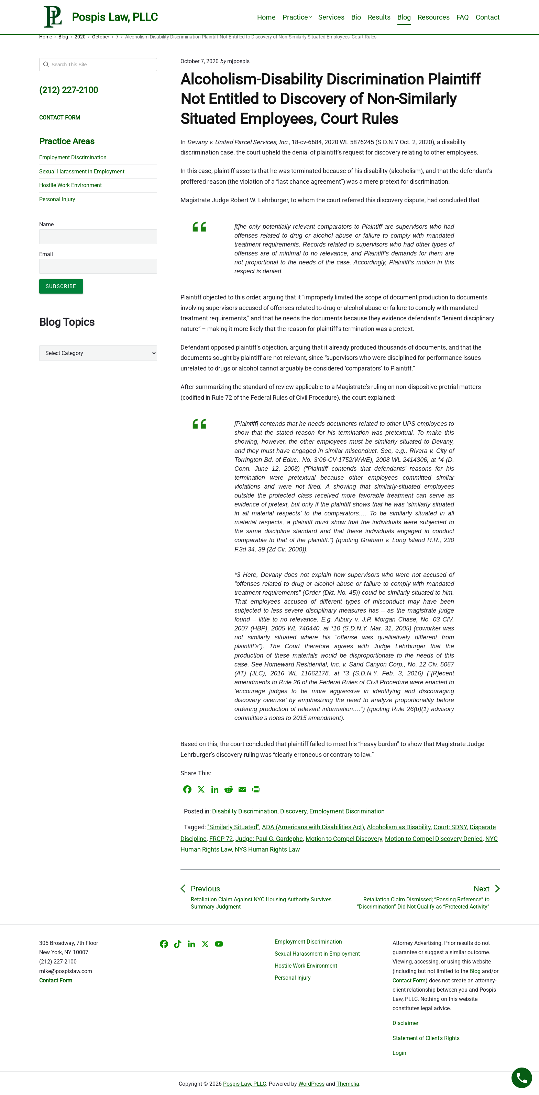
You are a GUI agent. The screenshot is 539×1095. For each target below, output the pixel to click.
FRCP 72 (221, 838)
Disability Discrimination (244, 811)
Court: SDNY (450, 827)
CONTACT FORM (59, 117)
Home (266, 17)
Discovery (293, 811)
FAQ (462, 17)
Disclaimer (405, 1023)
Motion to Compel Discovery (344, 838)
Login (399, 1053)
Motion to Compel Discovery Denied (434, 838)
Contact (488, 17)
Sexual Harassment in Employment (81, 171)
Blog (404, 17)
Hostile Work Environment (70, 185)
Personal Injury (57, 199)
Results (379, 17)
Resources (434, 17)
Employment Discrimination (347, 811)
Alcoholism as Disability (399, 827)
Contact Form (409, 980)
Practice (297, 17)
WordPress (311, 1084)
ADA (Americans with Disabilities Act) (313, 827)
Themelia (348, 1084)
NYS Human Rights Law (267, 849)
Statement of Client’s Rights (426, 1038)
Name (46, 224)
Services (331, 17)
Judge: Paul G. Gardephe (269, 838)
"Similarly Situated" (233, 827)
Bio (356, 17)
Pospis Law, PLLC (244, 1084)
